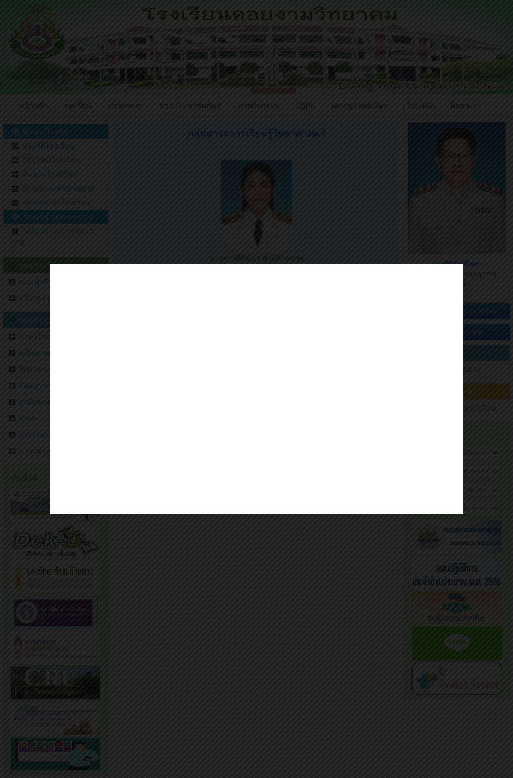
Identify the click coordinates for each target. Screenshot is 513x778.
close (454, 496)
